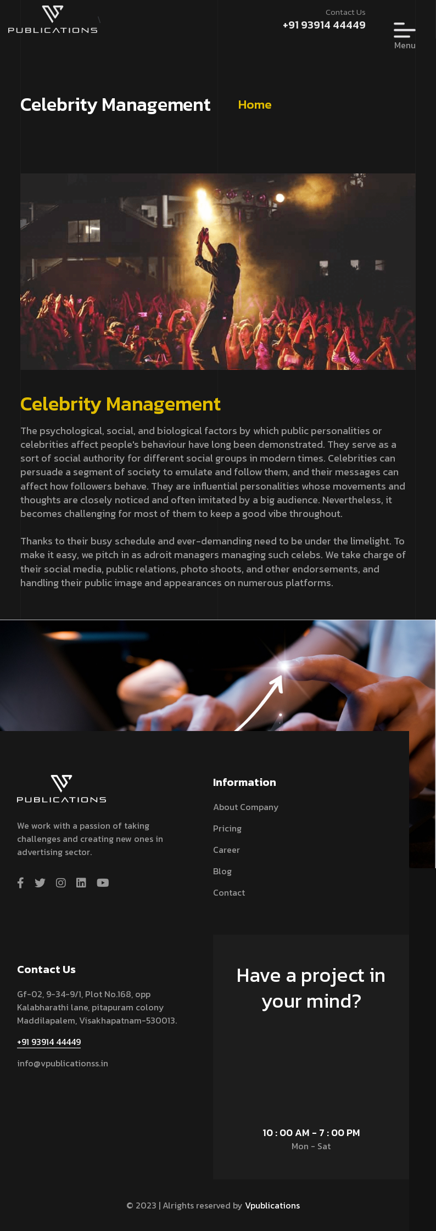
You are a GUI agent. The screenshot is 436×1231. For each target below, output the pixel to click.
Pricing (227, 828)
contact (229, 892)
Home (255, 104)
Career (226, 849)
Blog (222, 871)
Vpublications (272, 1205)
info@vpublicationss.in (62, 1063)
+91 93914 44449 (324, 25)
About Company (246, 806)
